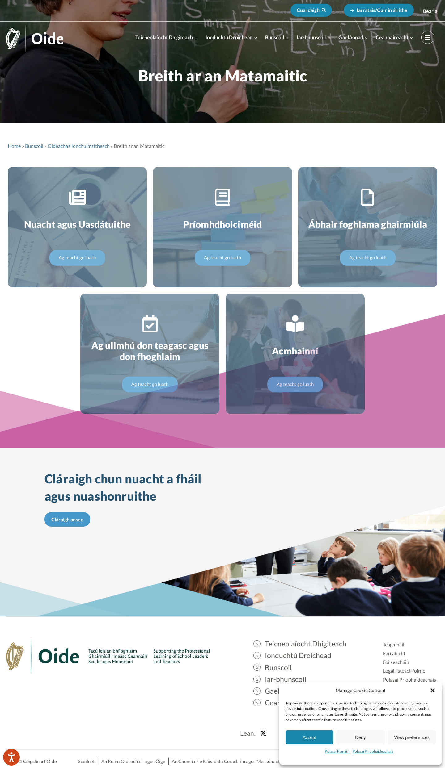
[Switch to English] (430, 11)
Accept (310, 737)
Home (14, 146)
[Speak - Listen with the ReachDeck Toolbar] (11, 757)
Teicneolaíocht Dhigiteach (164, 37)
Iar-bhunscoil (311, 37)
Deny (360, 737)
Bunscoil (274, 37)
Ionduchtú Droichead (229, 37)
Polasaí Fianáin (337, 751)
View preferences (412, 737)
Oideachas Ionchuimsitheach (79, 146)
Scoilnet (86, 761)
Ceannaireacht (392, 37)
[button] (433, 690)
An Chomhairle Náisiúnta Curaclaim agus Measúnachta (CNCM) (237, 761)
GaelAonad (350, 37)
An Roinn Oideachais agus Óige (133, 761)
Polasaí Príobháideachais (373, 751)
